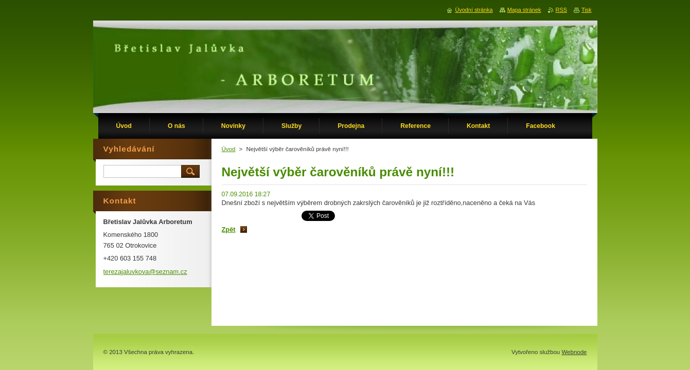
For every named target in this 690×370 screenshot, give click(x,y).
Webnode (574, 352)
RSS (561, 10)
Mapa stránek (524, 10)
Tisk (586, 10)
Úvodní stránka (473, 10)
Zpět (229, 229)
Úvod (229, 149)
